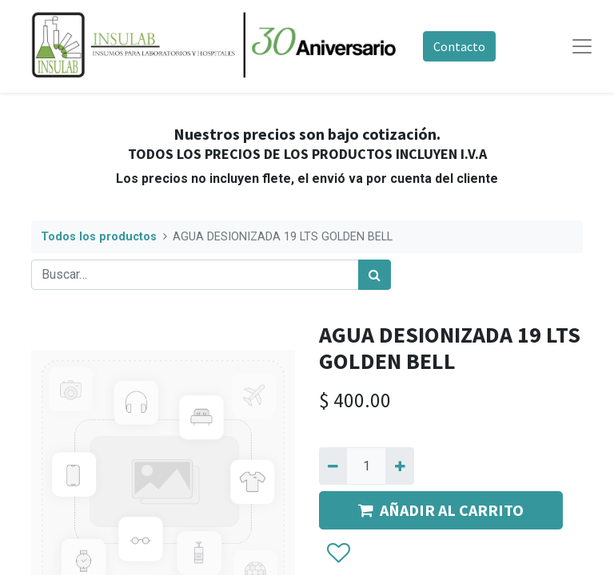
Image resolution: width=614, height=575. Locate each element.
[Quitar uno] (333, 465)
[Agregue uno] (399, 465)
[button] (338, 553)
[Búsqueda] (374, 275)
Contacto (459, 46)
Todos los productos (99, 237)
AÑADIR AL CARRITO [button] (441, 510)
